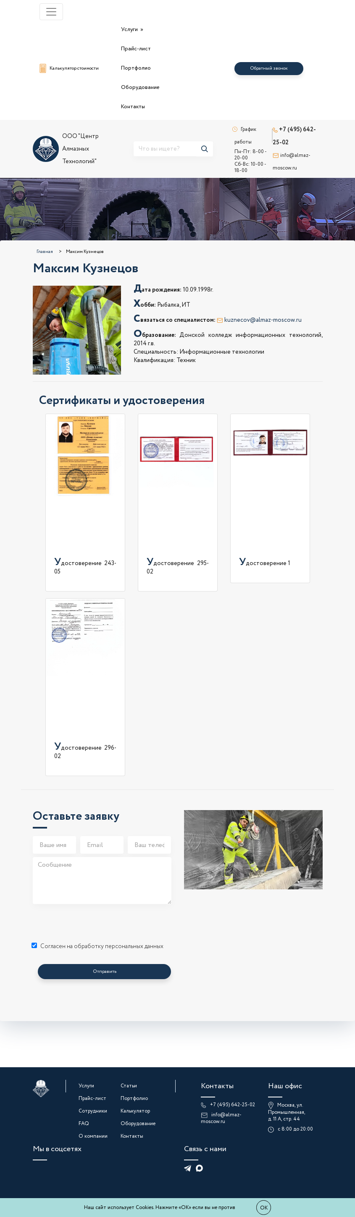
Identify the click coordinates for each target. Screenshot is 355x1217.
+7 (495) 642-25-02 (232, 1104)
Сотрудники (93, 1111)
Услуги (130, 30)
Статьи (129, 1085)
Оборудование (140, 87)
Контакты (133, 107)
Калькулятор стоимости (69, 68)
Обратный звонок (269, 68)
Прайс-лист (136, 49)
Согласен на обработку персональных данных (97, 946)
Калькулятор (135, 1111)
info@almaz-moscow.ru (221, 1118)
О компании (93, 1136)
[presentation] (96, 923)
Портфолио (136, 68)
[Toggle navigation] (51, 11)
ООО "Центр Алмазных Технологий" (66, 149)
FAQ (84, 1123)
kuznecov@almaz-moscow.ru (259, 320)
